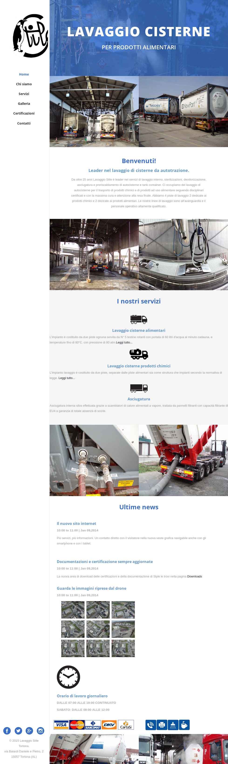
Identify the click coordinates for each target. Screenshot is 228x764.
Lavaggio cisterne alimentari (138, 331)
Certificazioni (23, 113)
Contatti (24, 123)
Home (24, 74)
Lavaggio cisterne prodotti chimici (138, 366)
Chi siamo (24, 84)
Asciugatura (139, 399)
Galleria (24, 103)
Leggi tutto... (124, 342)
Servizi (24, 94)
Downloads (194, 576)
